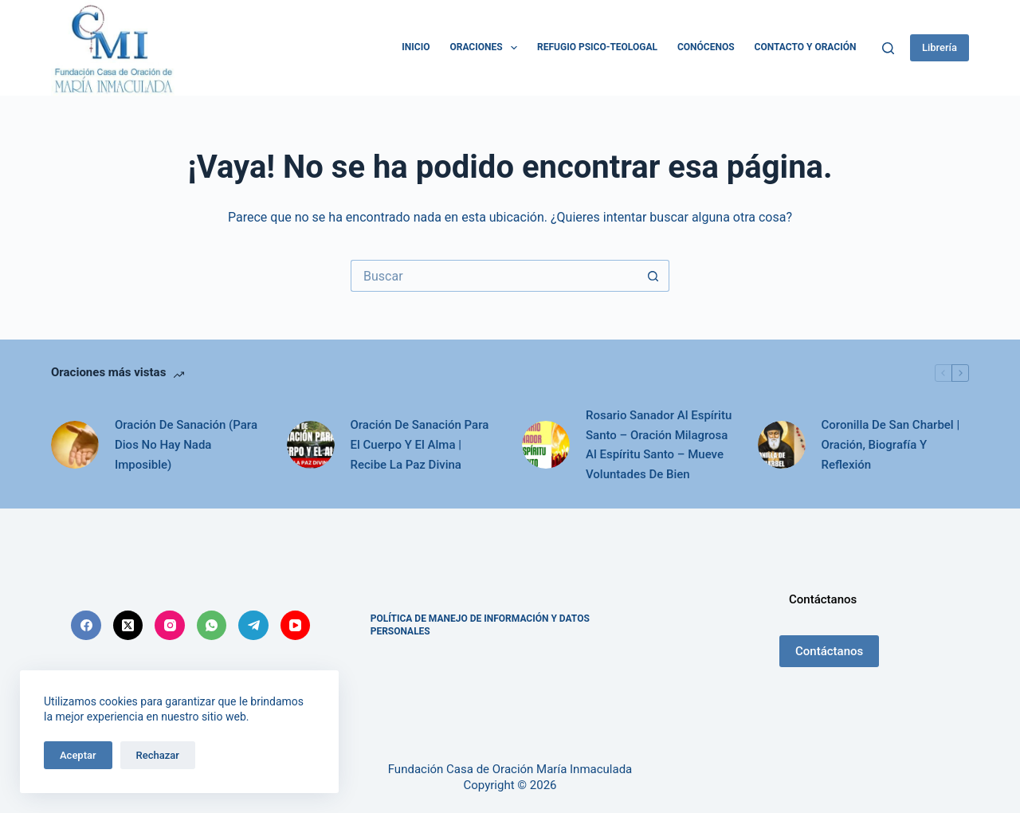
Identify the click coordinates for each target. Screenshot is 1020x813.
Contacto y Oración (806, 47)
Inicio (416, 47)
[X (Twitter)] (128, 626)
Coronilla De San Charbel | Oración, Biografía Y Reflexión (891, 445)
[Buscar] (888, 48)
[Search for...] (494, 276)
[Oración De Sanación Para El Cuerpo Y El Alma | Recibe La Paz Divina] (311, 445)
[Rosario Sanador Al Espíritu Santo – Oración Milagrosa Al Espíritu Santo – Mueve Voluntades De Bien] (546, 445)
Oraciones (486, 47)
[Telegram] (253, 626)
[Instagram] (170, 626)
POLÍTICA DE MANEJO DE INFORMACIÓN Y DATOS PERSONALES (480, 625)
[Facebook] (86, 626)
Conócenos (706, 47)
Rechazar (157, 755)
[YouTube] (295, 626)
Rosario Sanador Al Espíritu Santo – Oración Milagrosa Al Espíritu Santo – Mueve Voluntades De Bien (659, 444)
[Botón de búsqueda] (653, 276)
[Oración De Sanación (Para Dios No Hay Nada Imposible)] (75, 445)
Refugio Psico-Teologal (597, 47)
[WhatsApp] (212, 626)
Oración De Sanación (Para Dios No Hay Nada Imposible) (186, 445)
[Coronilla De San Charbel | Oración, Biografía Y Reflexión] (782, 445)
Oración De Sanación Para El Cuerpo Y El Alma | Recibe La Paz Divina (420, 445)
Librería (939, 47)
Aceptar (78, 755)
